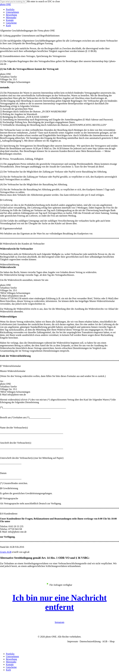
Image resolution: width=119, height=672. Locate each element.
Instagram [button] (59, 622)
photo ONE (5, 4)
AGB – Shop (108, 641)
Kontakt (10, 664)
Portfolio (10, 654)
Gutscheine (11, 667)
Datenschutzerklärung (90, 641)
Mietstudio (11, 662)
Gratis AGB (5, 552)
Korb (8, 670)
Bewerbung (11, 659)
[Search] (13, 1)
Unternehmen (12, 656)
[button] (59, 602)
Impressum (72, 641)
